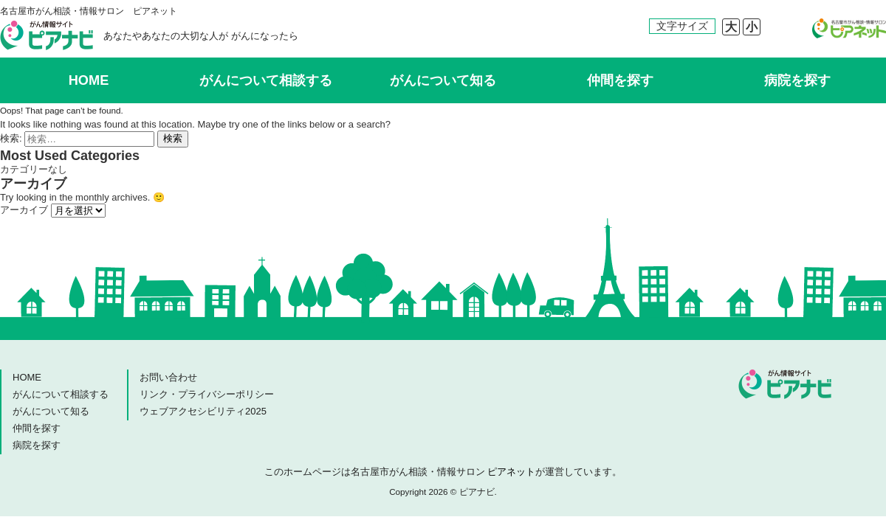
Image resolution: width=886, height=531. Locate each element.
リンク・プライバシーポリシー (207, 394)
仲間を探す (620, 80)
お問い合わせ (168, 377)
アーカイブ (24, 209)
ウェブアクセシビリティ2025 (203, 411)
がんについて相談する (265, 80)
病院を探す (797, 80)
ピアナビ (46, 35)
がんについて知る (443, 80)
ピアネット (511, 471)
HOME (89, 80)
